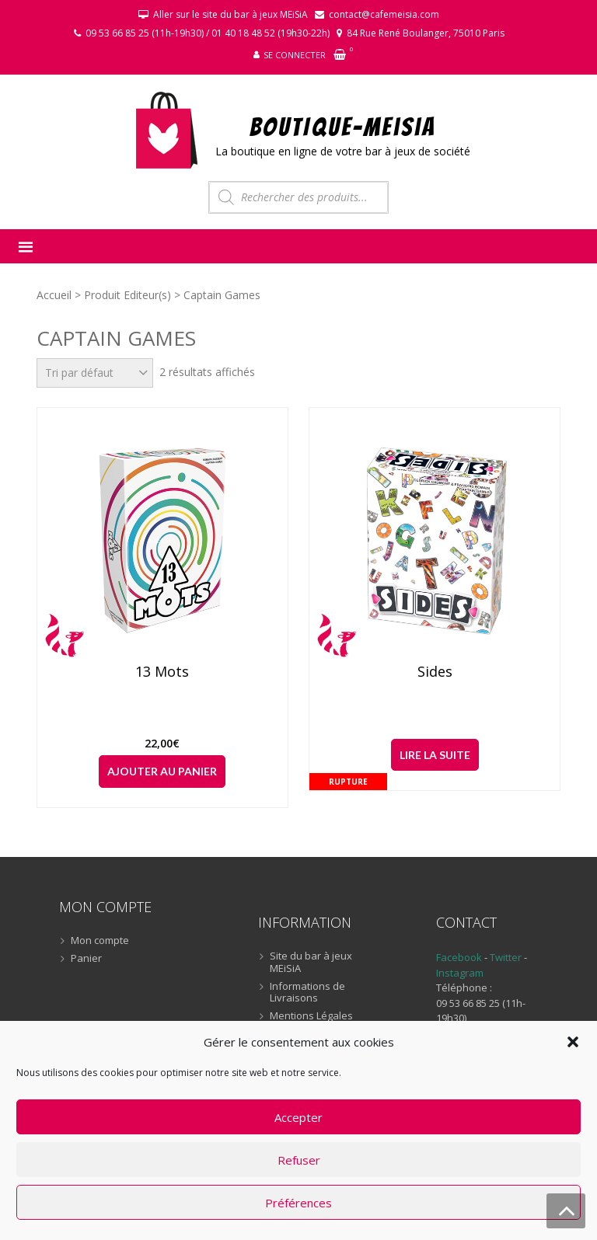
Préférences (298, 1202)
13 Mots (162, 672)
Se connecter (295, 55)
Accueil (54, 294)
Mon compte (100, 941)
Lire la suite (435, 754)
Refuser (299, 1160)
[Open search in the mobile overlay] (298, 197)
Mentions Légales (311, 1016)
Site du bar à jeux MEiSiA (311, 962)
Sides (434, 672)
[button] (573, 1042)
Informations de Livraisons (307, 993)
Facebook (459, 957)
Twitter (507, 957)
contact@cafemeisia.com (384, 14)
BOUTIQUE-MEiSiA (343, 126)
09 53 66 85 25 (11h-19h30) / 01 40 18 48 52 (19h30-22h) (208, 33)
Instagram (460, 973)
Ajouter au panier (162, 771)
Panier (86, 959)
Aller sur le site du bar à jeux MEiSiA (230, 14)
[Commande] (95, 373)
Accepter (298, 1117)
